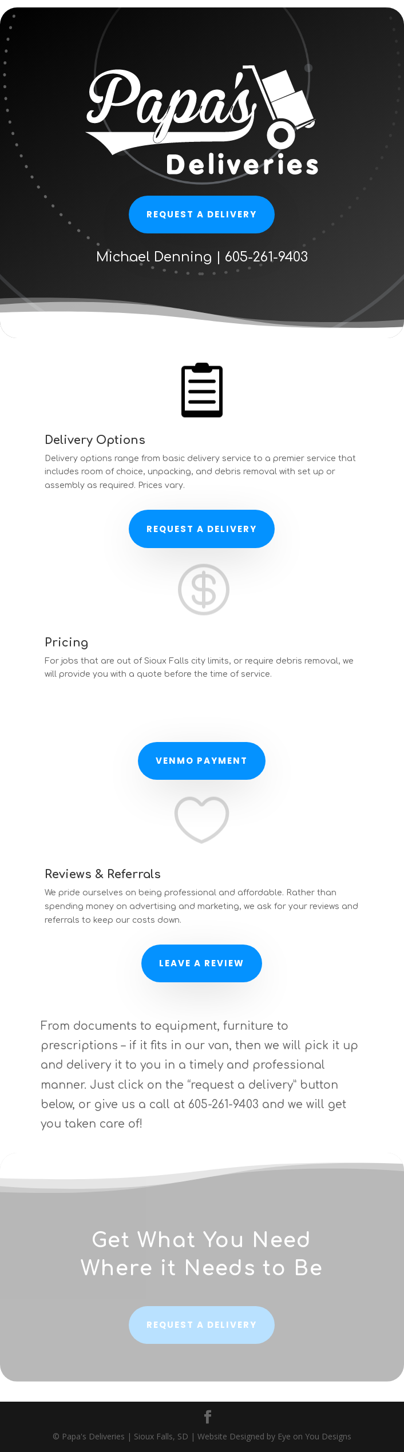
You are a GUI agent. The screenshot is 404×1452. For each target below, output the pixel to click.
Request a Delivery (201, 529)
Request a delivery (201, 214)
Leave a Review (201, 963)
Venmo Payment (202, 761)
